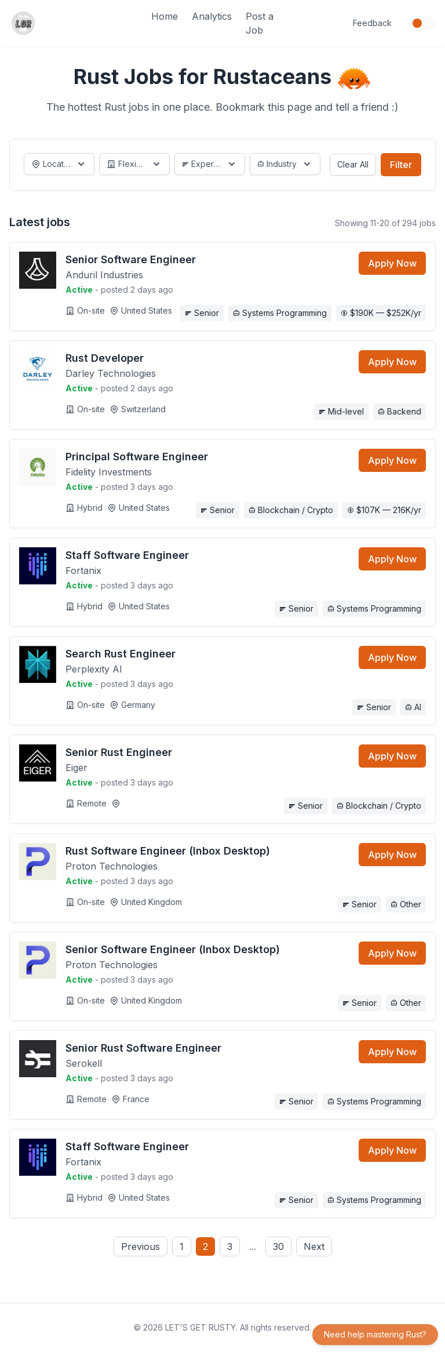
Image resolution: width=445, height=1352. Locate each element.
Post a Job (259, 23)
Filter (401, 164)
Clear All (353, 164)
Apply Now (392, 263)
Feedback (372, 23)
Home (164, 16)
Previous (140, 1246)
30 (278, 1246)
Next (314, 1246)
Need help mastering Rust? (375, 1334)
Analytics (212, 16)
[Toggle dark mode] (423, 23)
